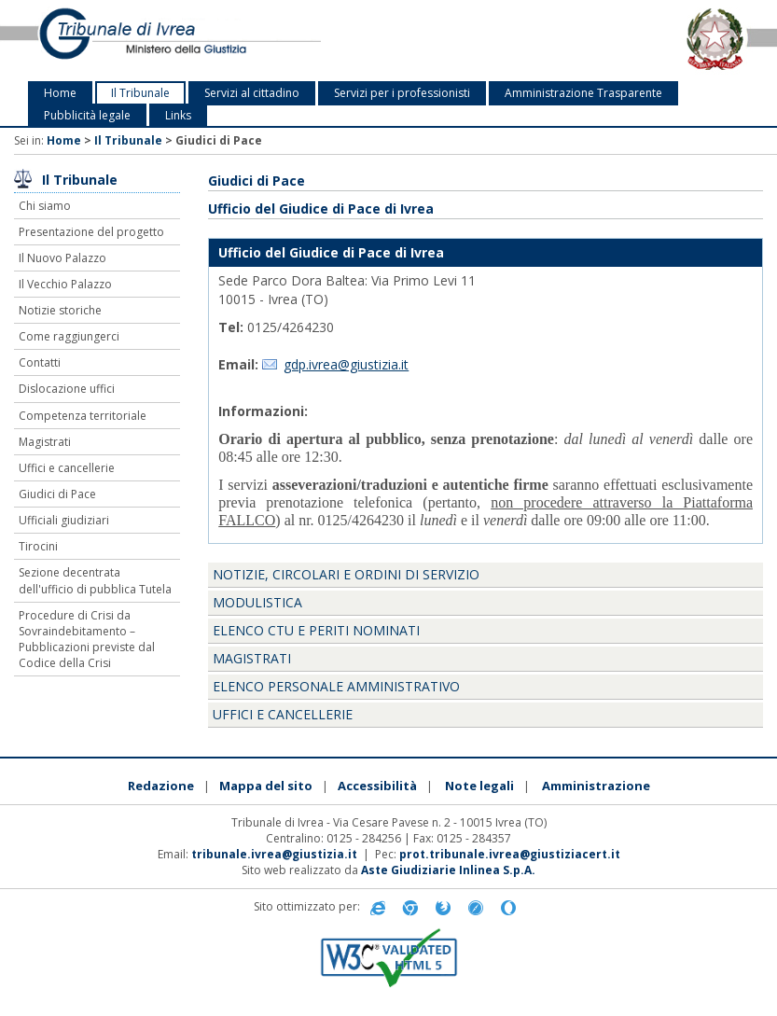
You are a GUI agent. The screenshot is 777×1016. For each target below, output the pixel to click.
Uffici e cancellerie (67, 468)
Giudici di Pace (57, 494)
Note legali (479, 785)
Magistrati (45, 442)
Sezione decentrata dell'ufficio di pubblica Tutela (95, 580)
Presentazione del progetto (91, 232)
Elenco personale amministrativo (336, 686)
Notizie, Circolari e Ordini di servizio (346, 574)
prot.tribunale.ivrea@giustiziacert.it (509, 854)
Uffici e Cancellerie (283, 714)
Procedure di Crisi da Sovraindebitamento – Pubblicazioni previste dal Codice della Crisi (87, 639)
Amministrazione (596, 785)
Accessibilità (377, 785)
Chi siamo (45, 206)
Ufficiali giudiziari (64, 520)
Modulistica (257, 602)
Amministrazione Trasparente (583, 93)
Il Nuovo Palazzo (62, 258)
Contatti (40, 362)
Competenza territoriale (82, 416)
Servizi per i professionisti (402, 93)
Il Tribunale (140, 93)
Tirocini (38, 546)
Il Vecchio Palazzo (65, 284)
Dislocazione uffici (67, 389)
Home (60, 93)
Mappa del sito (265, 785)
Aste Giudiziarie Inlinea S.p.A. (448, 870)
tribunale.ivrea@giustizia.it (274, 854)
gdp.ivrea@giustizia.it (346, 364)
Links (178, 115)
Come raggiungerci (69, 336)
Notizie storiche (60, 310)
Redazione (161, 785)
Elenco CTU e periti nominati (316, 630)
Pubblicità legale (87, 115)
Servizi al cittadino (251, 93)
